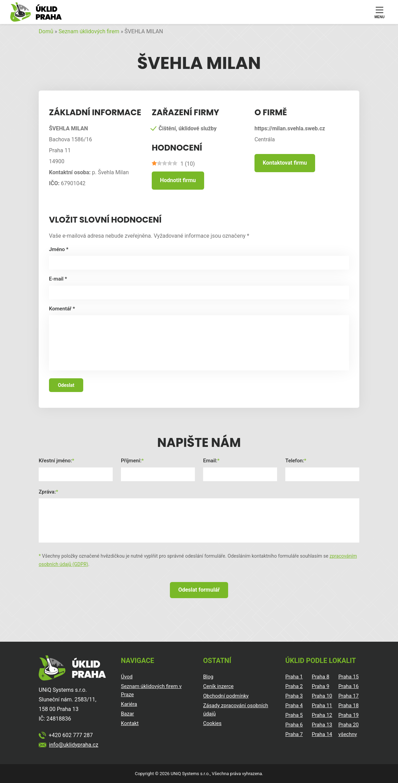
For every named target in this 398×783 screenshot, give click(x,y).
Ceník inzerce (218, 686)
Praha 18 (348, 705)
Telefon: (294, 461)
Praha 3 (294, 696)
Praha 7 (294, 734)
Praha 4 (294, 705)
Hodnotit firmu (178, 180)
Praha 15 (348, 677)
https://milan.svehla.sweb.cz (289, 128)
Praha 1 (294, 677)
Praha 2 (294, 686)
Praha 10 (322, 696)
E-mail (58, 279)
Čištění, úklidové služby (187, 128)
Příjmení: (131, 461)
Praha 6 (294, 725)
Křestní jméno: (55, 461)
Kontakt (130, 723)
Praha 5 (294, 715)
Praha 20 (348, 725)
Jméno (59, 249)
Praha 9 (320, 686)
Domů (46, 31)
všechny (347, 734)
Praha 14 (322, 734)
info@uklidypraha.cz (73, 745)
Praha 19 (348, 715)
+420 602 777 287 (71, 735)
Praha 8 (320, 677)
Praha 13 (322, 725)
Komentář (62, 309)
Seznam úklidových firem (89, 31)
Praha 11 (322, 705)
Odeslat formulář (199, 589)
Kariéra (129, 704)
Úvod (127, 677)
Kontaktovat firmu (285, 162)
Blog (208, 677)
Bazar (127, 714)
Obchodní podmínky (226, 696)
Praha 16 (348, 686)
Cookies (212, 723)
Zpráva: (47, 492)
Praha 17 (348, 696)
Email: (210, 461)
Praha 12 (322, 715)
